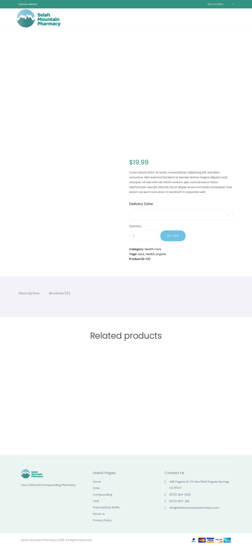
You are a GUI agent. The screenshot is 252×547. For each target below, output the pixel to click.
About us (99, 514)
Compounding (102, 495)
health (150, 254)
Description (29, 293)
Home (97, 482)
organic (161, 254)
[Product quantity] (144, 235)
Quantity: (135, 226)
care (141, 254)
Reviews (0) (59, 293)
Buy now (173, 235)
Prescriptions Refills (106, 507)
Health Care (153, 249)
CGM (96, 488)
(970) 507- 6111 (179, 501)
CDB (96, 501)
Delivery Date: (141, 204)
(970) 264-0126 (179, 495)
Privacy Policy (102, 520)
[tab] (33, 294)
